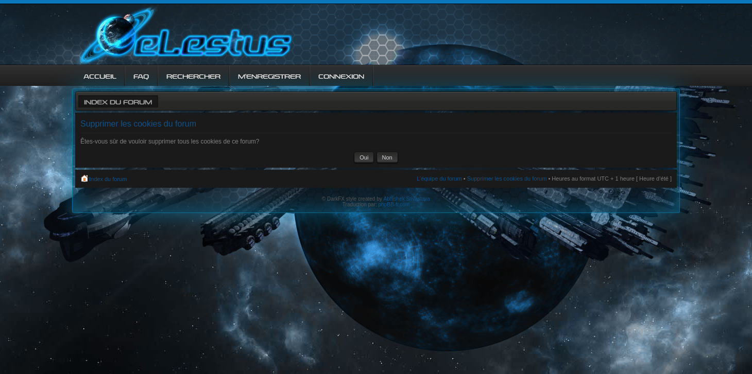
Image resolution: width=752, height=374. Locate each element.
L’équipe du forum (439, 178)
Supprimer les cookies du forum (507, 178)
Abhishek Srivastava (407, 199)
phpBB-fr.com (394, 204)
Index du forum (118, 101)
